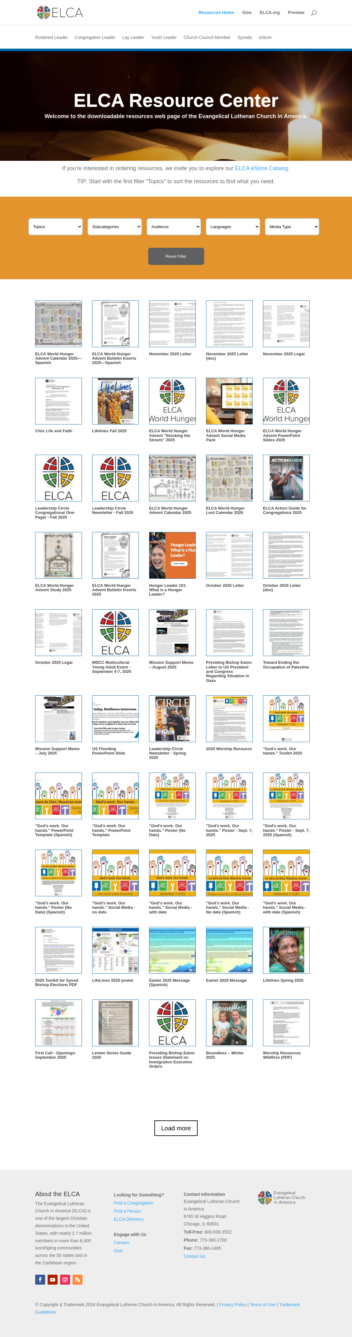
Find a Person (127, 1211)
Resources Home (216, 12)
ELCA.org (270, 12)
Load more (176, 1128)
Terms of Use (262, 1304)
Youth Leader (164, 37)
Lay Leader (133, 37)
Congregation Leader (94, 37)
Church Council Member (207, 37)
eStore (265, 37)
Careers (121, 1242)
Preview (296, 12)
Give (246, 12)
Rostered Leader (51, 37)
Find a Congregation (133, 1202)
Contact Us (194, 1256)
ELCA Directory (129, 1219)
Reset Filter (175, 256)
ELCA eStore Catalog (261, 168)
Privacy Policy (232, 1304)
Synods (244, 37)
